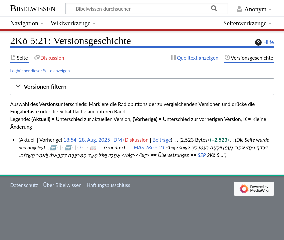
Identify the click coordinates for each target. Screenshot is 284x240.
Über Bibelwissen (62, 185)
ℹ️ (80, 147)
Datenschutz (24, 185)
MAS (139, 147)
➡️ (68, 147)
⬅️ (53, 147)
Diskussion (137, 140)
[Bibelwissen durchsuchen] (147, 8)
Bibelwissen (32, 8)
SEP (202, 155)
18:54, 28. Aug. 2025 (86, 140)
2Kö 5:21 (155, 147)
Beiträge (161, 140)
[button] (142, 87)
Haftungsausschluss (108, 185)
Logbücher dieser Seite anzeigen (40, 70)
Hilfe (263, 42)
